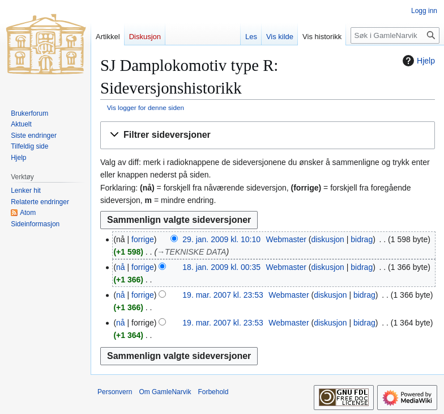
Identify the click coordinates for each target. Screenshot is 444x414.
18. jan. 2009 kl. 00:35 (221, 267)
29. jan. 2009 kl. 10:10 (221, 239)
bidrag (362, 239)
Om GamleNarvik (165, 392)
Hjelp (417, 60)
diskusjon (327, 239)
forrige (142, 239)
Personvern (114, 392)
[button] (267, 135)
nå (120, 267)
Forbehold (213, 392)
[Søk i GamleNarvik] (395, 35)
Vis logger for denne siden (145, 107)
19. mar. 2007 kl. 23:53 (222, 294)
